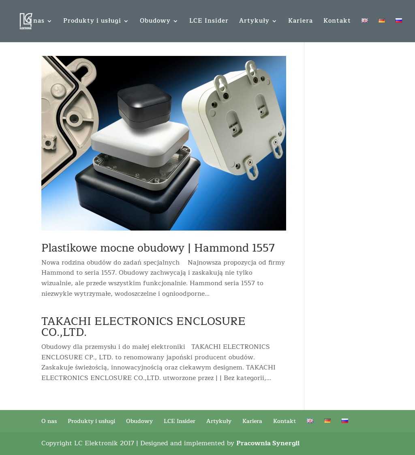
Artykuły (254, 22)
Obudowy (155, 22)
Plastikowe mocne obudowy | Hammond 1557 (158, 248)
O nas (35, 22)
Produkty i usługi (92, 22)
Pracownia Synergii (267, 443)
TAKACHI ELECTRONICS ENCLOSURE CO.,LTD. (143, 327)
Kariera (300, 22)
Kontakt (337, 22)
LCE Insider (209, 22)
